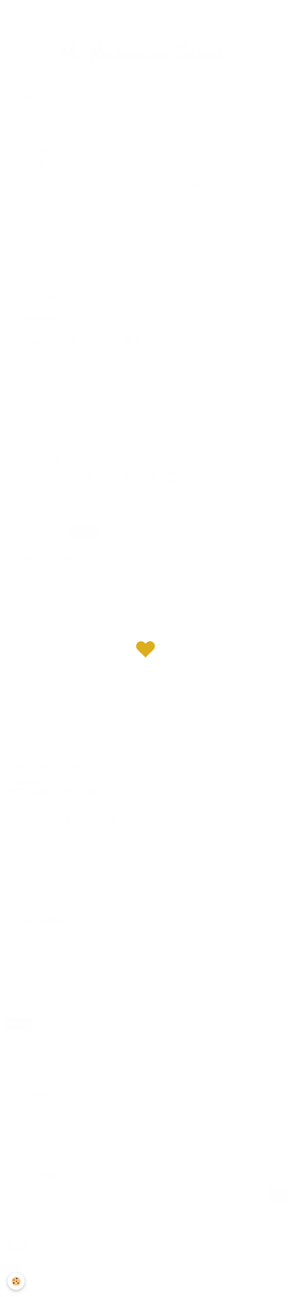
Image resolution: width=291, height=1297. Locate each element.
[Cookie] (16, 1281)
